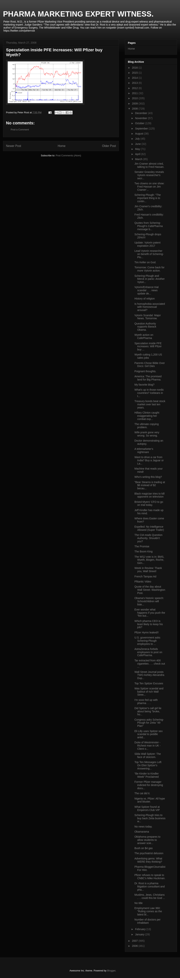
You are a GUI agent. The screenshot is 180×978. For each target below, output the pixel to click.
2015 (135, 72)
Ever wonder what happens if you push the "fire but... (149, 612)
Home (62, 145)
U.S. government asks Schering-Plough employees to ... (147, 640)
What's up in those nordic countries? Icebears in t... (149, 393)
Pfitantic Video (142, 581)
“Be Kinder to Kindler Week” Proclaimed (146, 775)
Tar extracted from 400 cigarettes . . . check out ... (149, 663)
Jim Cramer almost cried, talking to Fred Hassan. (149, 165)
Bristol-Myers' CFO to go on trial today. (148, 503)
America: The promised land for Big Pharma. (147, 378)
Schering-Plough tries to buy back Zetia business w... (149, 818)
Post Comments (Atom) (68, 155)
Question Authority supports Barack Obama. (145, 326)
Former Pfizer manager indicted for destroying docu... (148, 785)
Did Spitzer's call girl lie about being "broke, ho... (147, 711)
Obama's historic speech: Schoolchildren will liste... (149, 601)
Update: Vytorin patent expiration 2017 (147, 244)
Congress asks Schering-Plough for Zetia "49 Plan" (149, 723)
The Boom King (143, 551)
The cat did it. (142, 793)
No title (138, 903)
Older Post (109, 145)
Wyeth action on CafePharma (143, 336)
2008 (135, 108)
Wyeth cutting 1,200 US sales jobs (148, 356)
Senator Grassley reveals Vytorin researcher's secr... (149, 175)
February (140, 929)
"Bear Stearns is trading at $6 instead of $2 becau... (149, 485)
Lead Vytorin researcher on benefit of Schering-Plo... (149, 254)
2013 (135, 82)
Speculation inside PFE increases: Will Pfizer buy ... (148, 346)
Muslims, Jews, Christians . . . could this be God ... (149, 896)
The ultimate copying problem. (146, 426)
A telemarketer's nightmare (143, 450)
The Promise (141, 546)
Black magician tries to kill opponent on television (149, 495)
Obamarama (141, 831)
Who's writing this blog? (148, 476)
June (138, 143)
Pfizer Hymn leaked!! (146, 632)
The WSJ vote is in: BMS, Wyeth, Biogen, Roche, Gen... (149, 560)
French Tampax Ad (145, 576)
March (139, 159)
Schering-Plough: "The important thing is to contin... (147, 198)
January (140, 934)
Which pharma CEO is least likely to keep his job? (148, 624)
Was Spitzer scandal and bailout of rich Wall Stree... (148, 691)
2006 (135, 945)
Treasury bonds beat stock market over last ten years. (149, 404)
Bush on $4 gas (143, 848)
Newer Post (13, 145)
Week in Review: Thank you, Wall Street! (148, 570)
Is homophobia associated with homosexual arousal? (149, 307)
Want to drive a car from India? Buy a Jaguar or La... (149, 460)
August (139, 133)
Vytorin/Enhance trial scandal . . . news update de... (146, 290)
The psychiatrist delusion (148, 853)
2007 (135, 940)
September (141, 128)
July (137, 138)
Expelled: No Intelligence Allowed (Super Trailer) (149, 528)
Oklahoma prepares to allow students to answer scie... (147, 840)
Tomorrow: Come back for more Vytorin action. (149, 269)
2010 (135, 98)
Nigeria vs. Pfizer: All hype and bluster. (149, 800)
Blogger (111, 970)
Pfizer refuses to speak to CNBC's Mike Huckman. (149, 877)
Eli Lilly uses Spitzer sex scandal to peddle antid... (148, 734)
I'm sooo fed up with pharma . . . (146, 701)
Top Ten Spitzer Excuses (148, 683)
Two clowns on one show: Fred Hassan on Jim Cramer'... (149, 186)
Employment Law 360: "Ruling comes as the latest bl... (148, 911)
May (138, 149)
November (141, 118)
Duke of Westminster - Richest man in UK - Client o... (147, 745)
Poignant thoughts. (145, 371)
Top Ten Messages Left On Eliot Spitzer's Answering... (147, 765)
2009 (135, 103)
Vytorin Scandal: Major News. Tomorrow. (147, 317)
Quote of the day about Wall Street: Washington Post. (149, 590)
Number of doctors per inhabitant (147, 921)
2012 (135, 88)
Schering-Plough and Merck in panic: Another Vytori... (149, 279)
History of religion (144, 298)
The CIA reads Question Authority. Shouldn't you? (148, 538)
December (141, 113)
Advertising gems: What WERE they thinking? (148, 860)
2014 (135, 77)
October (140, 123)
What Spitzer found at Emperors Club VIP (147, 808)
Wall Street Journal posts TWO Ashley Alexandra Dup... (149, 675)
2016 (135, 67)
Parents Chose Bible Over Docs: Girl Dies (149, 365)
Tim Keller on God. (145, 262)
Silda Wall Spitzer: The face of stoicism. (147, 755)
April (138, 154)
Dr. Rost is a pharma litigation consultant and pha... (149, 886)
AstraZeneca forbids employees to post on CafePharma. (148, 652)
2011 (135, 93)
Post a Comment (20, 129)
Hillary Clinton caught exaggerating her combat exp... (146, 416)
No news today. (143, 826)
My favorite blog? (144, 384)
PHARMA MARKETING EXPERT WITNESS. (78, 14)
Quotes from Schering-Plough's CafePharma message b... (148, 226)
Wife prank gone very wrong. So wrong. (146, 434)
